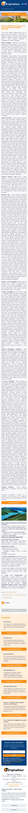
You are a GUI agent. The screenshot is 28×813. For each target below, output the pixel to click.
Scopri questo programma (14, 633)
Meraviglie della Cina (9, 670)
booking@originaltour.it (14, 784)
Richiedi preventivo (14, 14)
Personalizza (5, 799)
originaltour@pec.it (14, 785)
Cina (6, 592)
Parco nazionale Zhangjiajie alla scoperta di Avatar (15, 720)
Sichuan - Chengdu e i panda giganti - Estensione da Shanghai (14, 703)
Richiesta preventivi (14, 502)
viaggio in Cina (12, 592)
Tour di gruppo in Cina (7, 595)
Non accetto (14, 809)
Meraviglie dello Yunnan (10, 686)
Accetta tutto (14, 805)
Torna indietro (14, 610)
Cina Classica (7, 621)
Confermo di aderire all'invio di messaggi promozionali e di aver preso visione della (13, 761)
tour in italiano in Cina (20, 595)
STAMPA (5, 602)
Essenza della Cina (9, 654)
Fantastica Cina (8, 638)
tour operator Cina (6, 597)
